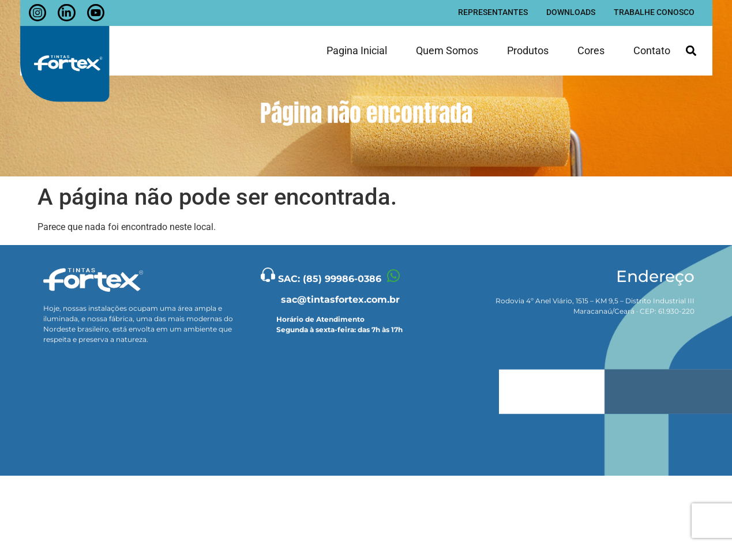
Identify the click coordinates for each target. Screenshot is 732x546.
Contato (651, 48)
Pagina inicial (356, 48)
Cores (591, 48)
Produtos (528, 48)
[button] (691, 48)
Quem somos (447, 48)
